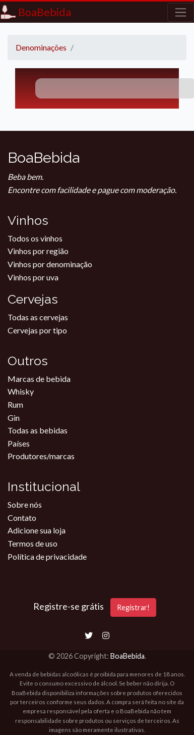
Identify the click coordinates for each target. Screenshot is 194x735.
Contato (22, 517)
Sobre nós (25, 504)
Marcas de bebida (39, 378)
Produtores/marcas (41, 456)
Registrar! (133, 607)
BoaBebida (127, 656)
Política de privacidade (47, 556)
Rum (15, 404)
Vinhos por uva (33, 277)
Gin (14, 417)
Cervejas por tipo (37, 330)
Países (19, 443)
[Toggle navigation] (180, 12)
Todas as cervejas (38, 317)
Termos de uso (32, 543)
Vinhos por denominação (50, 264)
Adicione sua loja (37, 530)
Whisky (21, 391)
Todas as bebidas (38, 430)
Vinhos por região (38, 251)
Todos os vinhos (35, 238)
